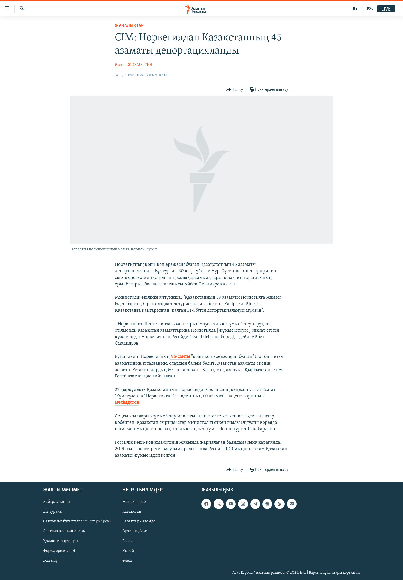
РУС (370, 9)
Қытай (128, 551)
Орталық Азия (135, 531)
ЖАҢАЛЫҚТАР (129, 25)
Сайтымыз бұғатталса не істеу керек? (77, 521)
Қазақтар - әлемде (138, 521)
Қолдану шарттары (60, 541)
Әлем (127, 561)
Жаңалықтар (134, 502)
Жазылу (50, 561)
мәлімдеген (127, 402)
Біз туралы (52, 511)
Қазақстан (131, 511)
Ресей (127, 541)
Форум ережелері (59, 551)
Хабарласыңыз (56, 502)
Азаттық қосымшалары (64, 531)
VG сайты (180, 356)
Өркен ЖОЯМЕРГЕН (133, 65)
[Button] (234, 89)
